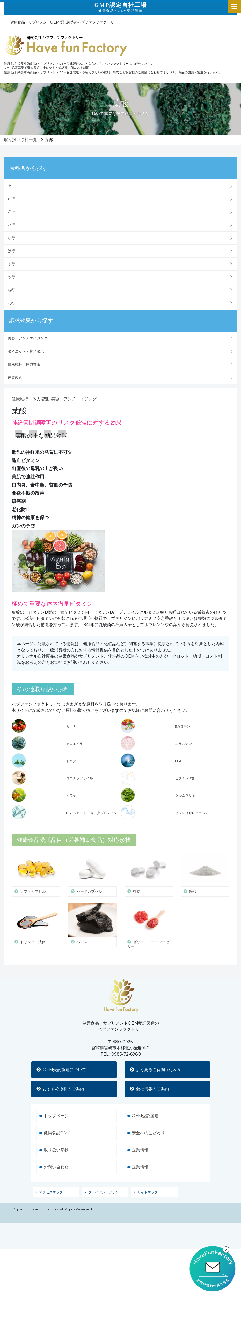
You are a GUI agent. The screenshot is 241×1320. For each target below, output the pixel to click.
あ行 (11, 185)
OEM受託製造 (145, 1103)
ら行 (11, 290)
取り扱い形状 (56, 1137)
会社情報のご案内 (149, 1076)
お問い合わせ (56, 1154)
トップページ (56, 1103)
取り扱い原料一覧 (20, 139)
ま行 (11, 264)
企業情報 (140, 1137)
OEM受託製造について (61, 1057)
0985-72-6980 (126, 1042)
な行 (11, 238)
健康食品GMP (57, 1120)
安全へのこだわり (148, 1120)
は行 (11, 250)
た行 (11, 224)
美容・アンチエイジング (28, 338)
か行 (11, 198)
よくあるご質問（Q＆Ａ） (157, 1057)
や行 (11, 277)
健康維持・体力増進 (24, 364)
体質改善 (15, 377)
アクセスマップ (51, 1180)
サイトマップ (147, 1180)
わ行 (11, 303)
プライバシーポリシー (105, 1180)
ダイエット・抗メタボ (26, 351)
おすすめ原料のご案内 (60, 1076)
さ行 (11, 211)
